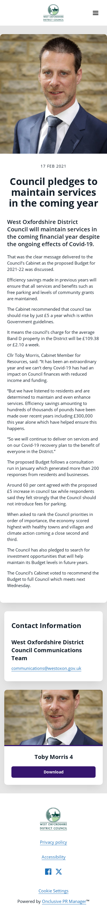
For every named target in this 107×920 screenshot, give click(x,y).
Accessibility (54, 857)
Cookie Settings (53, 891)
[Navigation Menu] (95, 12)
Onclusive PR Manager (64, 901)
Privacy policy (53, 842)
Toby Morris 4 (54, 757)
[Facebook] (48, 871)
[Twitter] (59, 871)
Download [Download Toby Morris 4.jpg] (54, 772)
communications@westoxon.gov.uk (46, 668)
